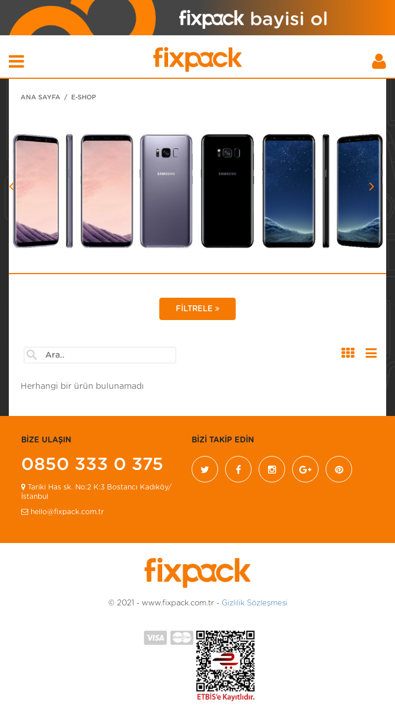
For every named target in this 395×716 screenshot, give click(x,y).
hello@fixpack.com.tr (62, 511)
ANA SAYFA (41, 97)
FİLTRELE (197, 309)
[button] (37, 215)
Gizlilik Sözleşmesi (254, 603)
